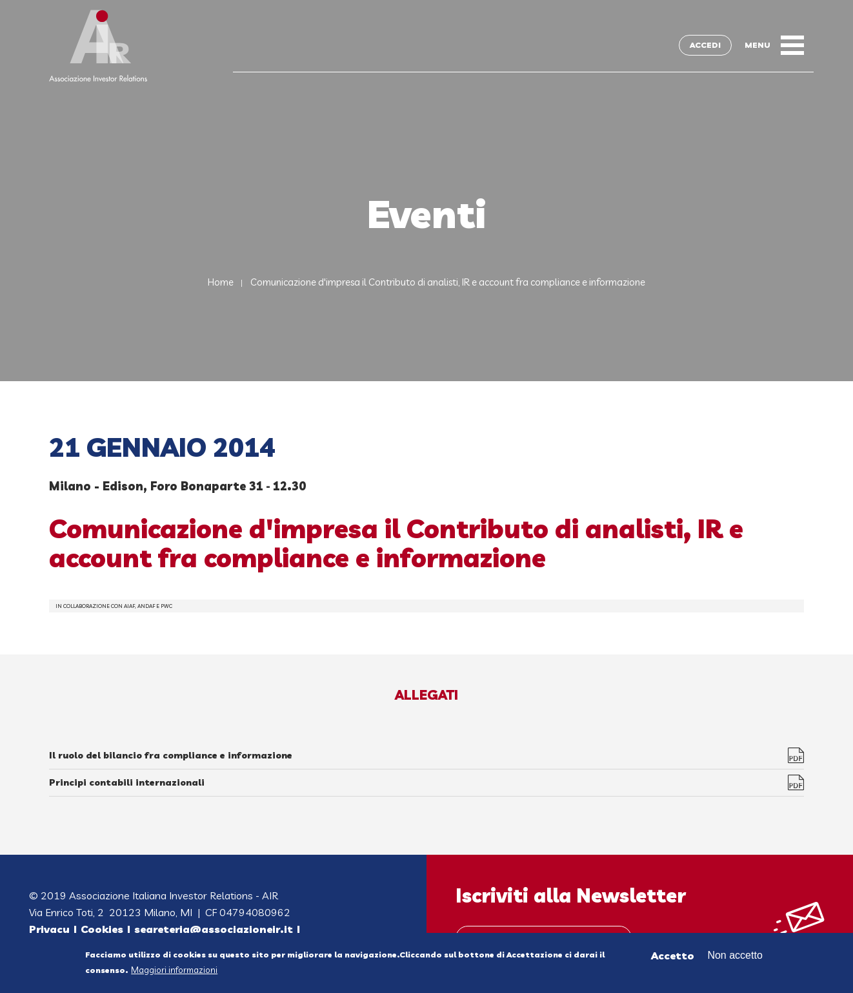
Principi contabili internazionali (127, 782)
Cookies (102, 929)
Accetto (672, 958)
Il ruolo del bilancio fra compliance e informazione (170, 755)
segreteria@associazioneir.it (213, 929)
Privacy (49, 929)
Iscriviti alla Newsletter (571, 895)
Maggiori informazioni (174, 973)
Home (221, 282)
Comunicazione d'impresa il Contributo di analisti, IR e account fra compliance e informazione (447, 282)
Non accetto (734, 958)
